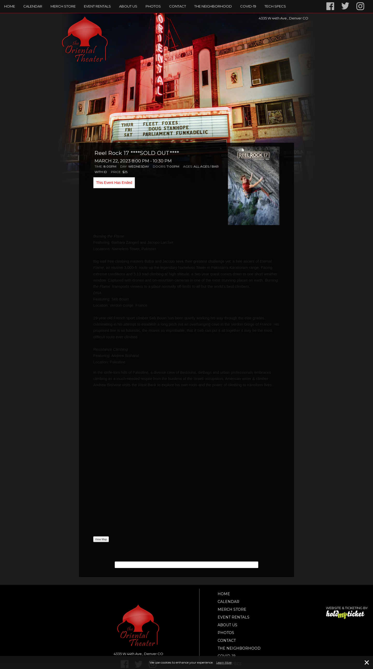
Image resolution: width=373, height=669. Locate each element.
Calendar (32, 6)
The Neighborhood (213, 6)
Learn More (224, 662)
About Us (128, 6)
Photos (153, 6)
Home (9, 6)
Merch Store (63, 6)
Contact (177, 6)
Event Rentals (97, 6)
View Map (101, 539)
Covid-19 (248, 6)
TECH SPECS (275, 6)
